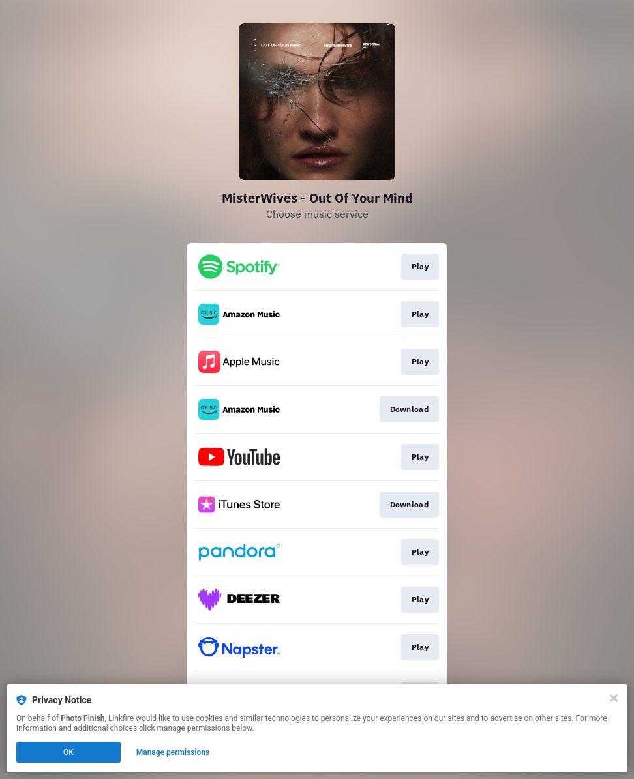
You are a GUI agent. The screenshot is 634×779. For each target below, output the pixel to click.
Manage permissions (173, 752)
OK (68, 752)
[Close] (613, 698)
